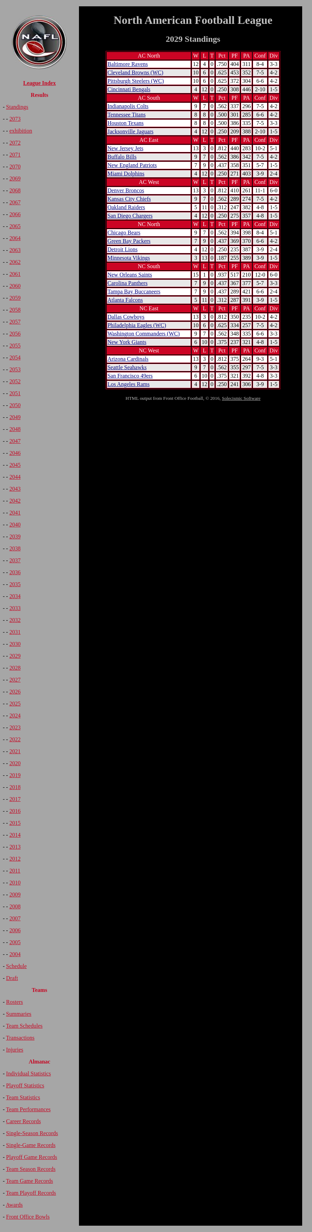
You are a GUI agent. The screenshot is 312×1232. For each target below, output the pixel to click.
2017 (15, 799)
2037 (15, 560)
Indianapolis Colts (127, 106)
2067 (15, 202)
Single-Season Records (32, 1133)
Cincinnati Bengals (128, 89)
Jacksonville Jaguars (130, 131)
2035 (15, 584)
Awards (14, 1205)
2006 (15, 930)
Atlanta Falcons (125, 300)
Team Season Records (30, 1169)
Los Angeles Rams (128, 384)
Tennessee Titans (126, 115)
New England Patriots (132, 165)
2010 (15, 883)
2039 (15, 536)
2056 (15, 334)
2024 (15, 715)
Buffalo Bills (122, 157)
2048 (15, 429)
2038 (15, 548)
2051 (15, 393)
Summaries (18, 1014)
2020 (15, 763)
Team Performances (28, 1109)
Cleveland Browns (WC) (135, 72)
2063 (15, 250)
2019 (15, 775)
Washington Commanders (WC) (143, 334)
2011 (14, 871)
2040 (15, 525)
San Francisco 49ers (130, 376)
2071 (15, 155)
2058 (15, 310)
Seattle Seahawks (127, 367)
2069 (15, 178)
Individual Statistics (28, 1074)
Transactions (20, 1038)
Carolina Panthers (127, 283)
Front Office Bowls (27, 1217)
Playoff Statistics (25, 1085)
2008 (15, 906)
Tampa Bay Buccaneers (133, 291)
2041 (15, 513)
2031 (15, 632)
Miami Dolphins (125, 174)
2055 (15, 346)
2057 (15, 322)
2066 (15, 214)
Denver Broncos (125, 190)
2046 (15, 453)
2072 (15, 143)
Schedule (16, 966)
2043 (15, 489)
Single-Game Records (30, 1145)
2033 (15, 608)
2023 (15, 727)
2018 (15, 787)
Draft (12, 978)
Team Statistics (23, 1097)
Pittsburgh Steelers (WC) (135, 81)
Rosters (14, 1002)
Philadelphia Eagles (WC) (136, 325)
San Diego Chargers (130, 216)
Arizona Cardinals (127, 359)
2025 (15, 704)
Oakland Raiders (126, 207)
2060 (15, 286)
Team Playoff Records (31, 1193)
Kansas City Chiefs (129, 199)
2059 (15, 298)
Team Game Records (29, 1181)
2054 (15, 357)
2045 (15, 465)
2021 (15, 751)
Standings (17, 107)
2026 (15, 692)
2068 (15, 190)
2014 (15, 835)
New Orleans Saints (129, 275)
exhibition (20, 131)
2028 (15, 668)
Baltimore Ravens (127, 64)
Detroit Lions (122, 249)
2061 (15, 274)
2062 (15, 262)
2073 (15, 119)
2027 (15, 680)
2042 (15, 501)
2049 (15, 417)
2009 (15, 894)
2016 (15, 811)
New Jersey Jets (125, 148)
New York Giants (126, 342)
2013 (15, 847)
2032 (15, 620)
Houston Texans (125, 123)
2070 (15, 167)
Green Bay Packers (129, 241)
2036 (15, 572)
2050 (15, 405)
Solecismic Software (241, 398)
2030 (15, 644)
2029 (15, 656)
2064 (15, 238)
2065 (15, 226)
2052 (15, 381)
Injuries (14, 1050)
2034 (15, 596)
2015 (15, 823)
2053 (15, 369)
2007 (15, 918)
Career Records (23, 1121)
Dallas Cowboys (125, 317)
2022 (15, 739)
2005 (15, 942)
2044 (15, 477)
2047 (15, 441)
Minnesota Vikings (128, 258)
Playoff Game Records (31, 1157)
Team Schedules (24, 1026)
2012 (15, 859)
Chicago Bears (123, 233)
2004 (15, 954)
